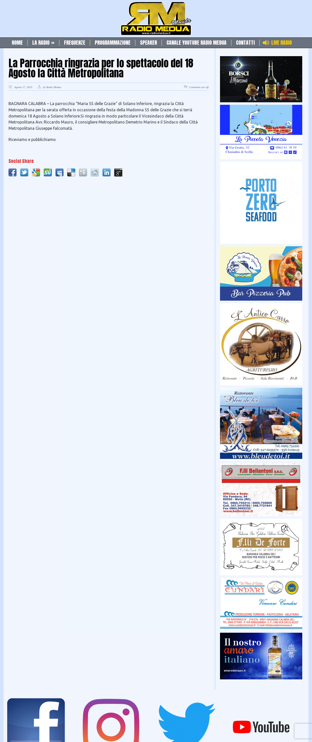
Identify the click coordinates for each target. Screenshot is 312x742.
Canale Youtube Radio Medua (196, 43)
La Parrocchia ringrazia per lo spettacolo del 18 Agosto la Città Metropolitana (100, 68)
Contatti (245, 43)
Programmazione (112, 43)
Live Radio (281, 43)
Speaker (148, 43)
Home (17, 43)
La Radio (43, 43)
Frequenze (74, 43)
